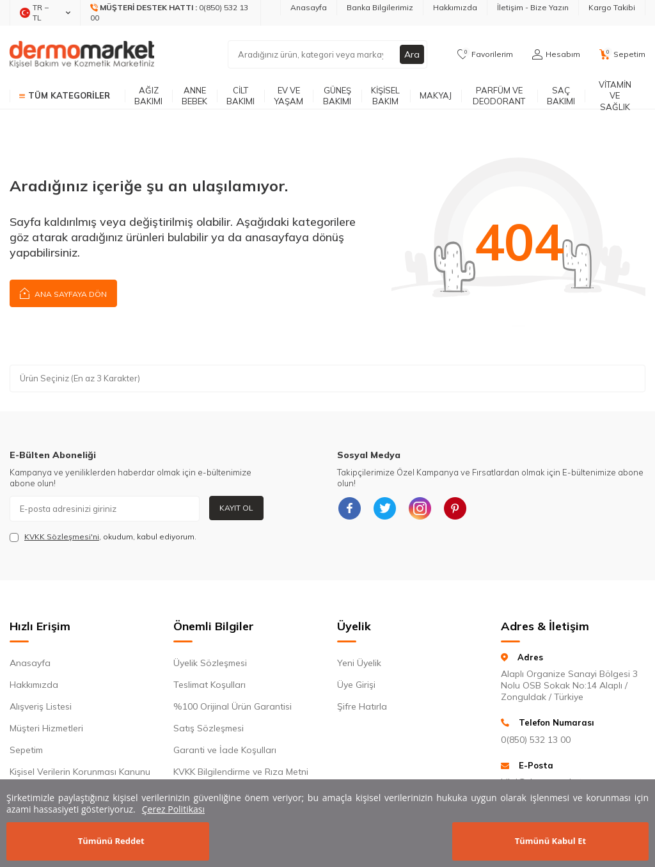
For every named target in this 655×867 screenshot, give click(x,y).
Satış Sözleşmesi (208, 728)
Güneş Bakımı (337, 95)
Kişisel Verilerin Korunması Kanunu (80, 771)
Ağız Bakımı (148, 95)
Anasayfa (308, 7)
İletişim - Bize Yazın (533, 7)
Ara (412, 54)
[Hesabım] (556, 54)
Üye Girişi (356, 684)
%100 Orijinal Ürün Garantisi (232, 706)
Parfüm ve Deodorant (499, 95)
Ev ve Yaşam (288, 95)
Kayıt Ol (236, 508)
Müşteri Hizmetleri (46, 728)
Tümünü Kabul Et (550, 841)
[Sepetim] (622, 54)
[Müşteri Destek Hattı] (171, 13)
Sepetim (26, 750)
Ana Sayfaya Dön (63, 292)
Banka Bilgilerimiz (380, 7)
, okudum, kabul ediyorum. (103, 537)
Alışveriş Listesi (41, 706)
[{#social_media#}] (350, 508)
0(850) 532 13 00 (536, 739)
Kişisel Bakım (385, 95)
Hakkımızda (455, 7)
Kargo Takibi (611, 7)
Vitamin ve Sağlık (615, 96)
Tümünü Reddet (111, 841)
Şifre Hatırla (362, 706)
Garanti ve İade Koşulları (224, 750)
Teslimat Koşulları (209, 684)
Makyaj (436, 95)
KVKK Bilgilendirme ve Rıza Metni (240, 771)
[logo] (82, 54)
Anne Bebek (194, 95)
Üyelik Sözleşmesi (210, 663)
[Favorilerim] (485, 54)
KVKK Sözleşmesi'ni (61, 536)
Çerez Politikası (173, 809)
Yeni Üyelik (359, 663)
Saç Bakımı (561, 95)
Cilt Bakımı (240, 95)
